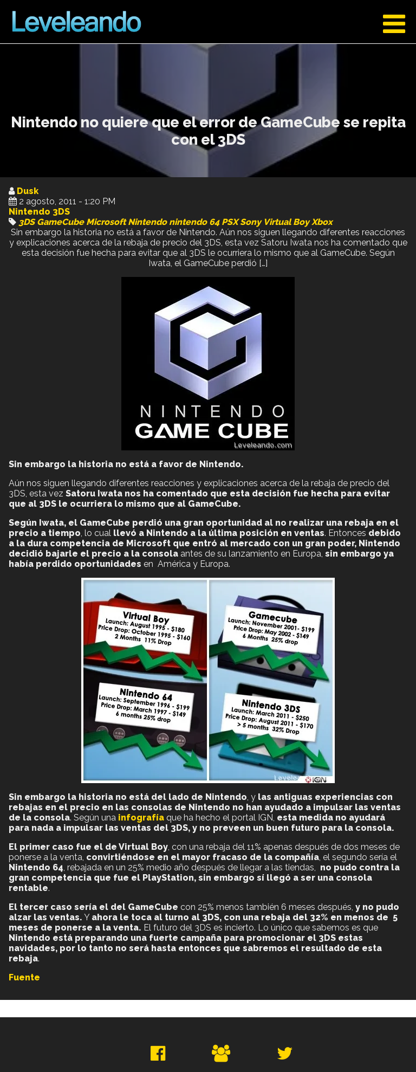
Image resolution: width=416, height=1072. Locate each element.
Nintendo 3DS (39, 211)
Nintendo (147, 222)
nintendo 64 (194, 222)
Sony (250, 222)
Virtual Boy (286, 222)
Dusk (27, 191)
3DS (26, 222)
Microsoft (106, 222)
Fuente (24, 977)
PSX (230, 222)
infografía (141, 817)
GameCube (60, 222)
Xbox (322, 222)
